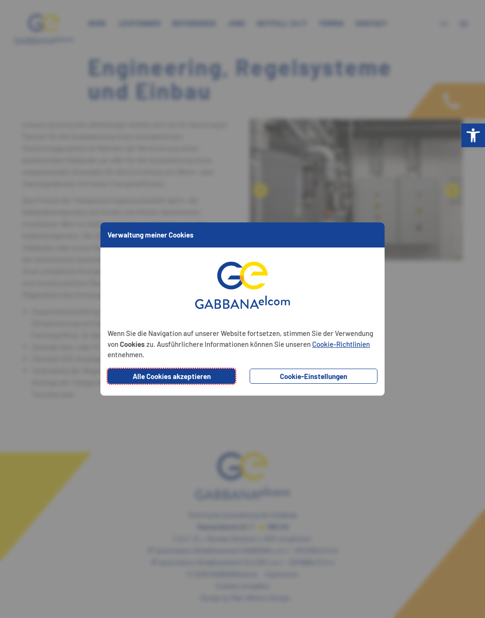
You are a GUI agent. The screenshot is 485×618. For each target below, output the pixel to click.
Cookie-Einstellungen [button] (313, 376)
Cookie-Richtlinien (341, 344)
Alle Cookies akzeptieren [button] (172, 376)
